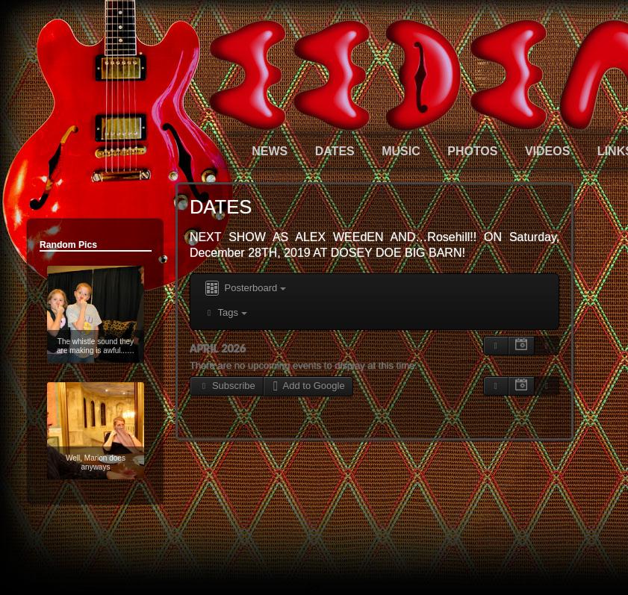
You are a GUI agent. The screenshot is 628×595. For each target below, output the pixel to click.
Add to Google (308, 385)
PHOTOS (472, 151)
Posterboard (244, 288)
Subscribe (226, 385)
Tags (225, 312)
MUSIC (401, 151)
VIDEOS (547, 151)
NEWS (269, 151)
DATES (335, 151)
